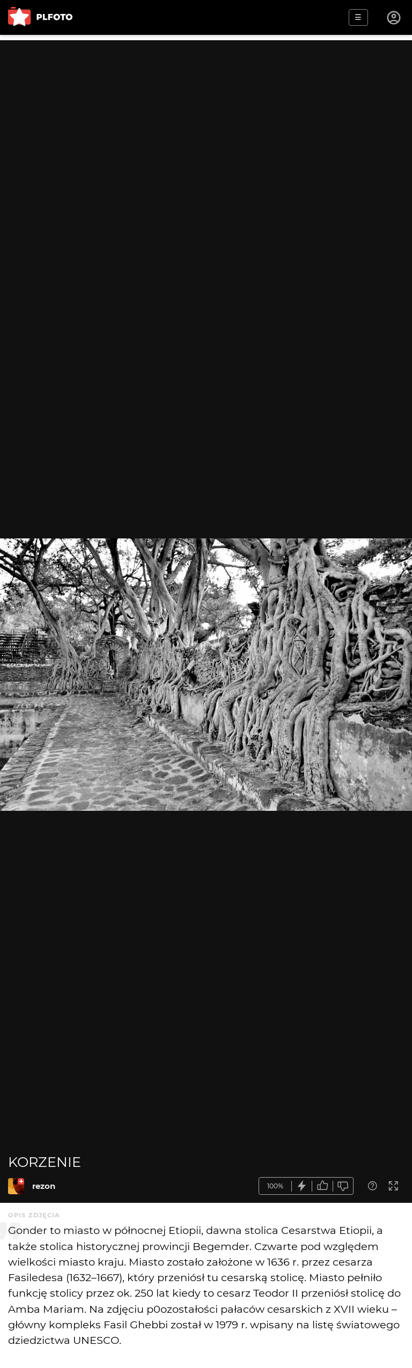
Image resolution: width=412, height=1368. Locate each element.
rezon (43, 1186)
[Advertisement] (206, 115)
